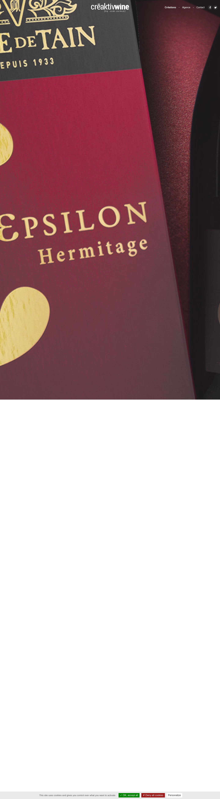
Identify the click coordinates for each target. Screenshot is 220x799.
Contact (200, 7)
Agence (186, 7)
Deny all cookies (153, 795)
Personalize (174, 795)
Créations (170, 7)
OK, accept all (129, 795)
